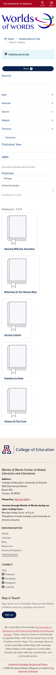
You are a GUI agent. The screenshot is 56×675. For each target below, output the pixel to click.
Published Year (12, 144)
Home (11, 38)
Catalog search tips (19, 54)
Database (10, 137)
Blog (4, 541)
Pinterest (9, 574)
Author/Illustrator (10, 185)
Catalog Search (10, 554)
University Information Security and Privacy (28, 664)
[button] (28, 95)
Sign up (9, 614)
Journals (6, 537)
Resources (7, 546)
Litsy (4, 570)
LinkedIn (9, 587)
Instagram (10, 582)
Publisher (8, 173)
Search (6, 76)
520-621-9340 (22, 499)
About (5, 533)
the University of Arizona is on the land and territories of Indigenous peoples (28, 631)
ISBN (5, 157)
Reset (32, 68)
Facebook (10, 578)
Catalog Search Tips (29, 38)
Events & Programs (12, 550)
